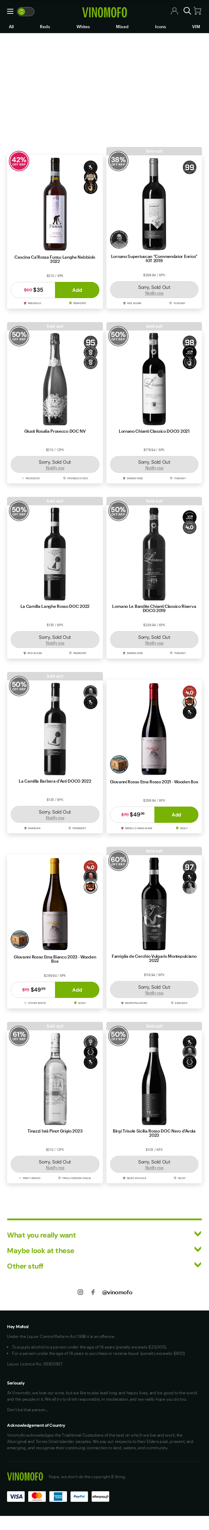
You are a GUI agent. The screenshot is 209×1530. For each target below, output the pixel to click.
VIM (196, 26)
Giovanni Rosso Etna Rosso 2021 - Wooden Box (154, 781)
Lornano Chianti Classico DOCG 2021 (154, 430)
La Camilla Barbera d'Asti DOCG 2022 (55, 780)
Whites (83, 26)
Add (77, 290)
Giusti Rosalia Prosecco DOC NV (55, 430)
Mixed (122, 26)
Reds (45, 26)
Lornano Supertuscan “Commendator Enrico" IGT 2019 (154, 258)
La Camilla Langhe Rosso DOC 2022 (55, 606)
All (11, 26)
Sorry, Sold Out (154, 289)
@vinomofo (117, 1292)
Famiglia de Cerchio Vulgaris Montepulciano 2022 (154, 958)
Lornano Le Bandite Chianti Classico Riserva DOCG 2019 (154, 608)
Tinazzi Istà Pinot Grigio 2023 (54, 1130)
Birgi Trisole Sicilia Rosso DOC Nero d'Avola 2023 (154, 1132)
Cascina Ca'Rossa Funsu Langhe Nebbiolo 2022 (54, 259)
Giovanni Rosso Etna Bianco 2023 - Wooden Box (55, 958)
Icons (160, 26)
